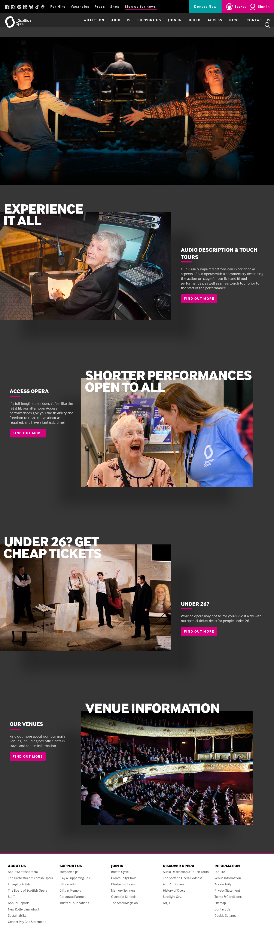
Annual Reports (19, 904)
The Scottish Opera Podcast (182, 878)
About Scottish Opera (23, 872)
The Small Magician (124, 904)
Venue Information (227, 878)
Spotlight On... (172, 897)
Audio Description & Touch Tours (186, 872)
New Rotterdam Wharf (23, 911)
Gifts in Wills (68, 885)
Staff (11, 897)
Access (204, 25)
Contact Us (247, 25)
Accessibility (222, 885)
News (223, 25)
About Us (109, 25)
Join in (164, 25)
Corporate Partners (73, 897)
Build (184, 25)
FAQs (166, 904)
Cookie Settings (225, 917)
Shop (115, 6)
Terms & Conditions (228, 897)
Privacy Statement (227, 891)
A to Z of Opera (173, 885)
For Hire (58, 6)
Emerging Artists (19, 885)
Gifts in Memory (70, 891)
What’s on (83, 25)
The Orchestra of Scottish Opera (30, 878)
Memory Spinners (123, 891)
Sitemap (220, 904)
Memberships (69, 872)
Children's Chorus (123, 885)
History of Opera (174, 891)
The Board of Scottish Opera (27, 891)
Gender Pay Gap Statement (27, 923)
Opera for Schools (123, 897)
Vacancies (80, 6)
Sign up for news (140, 6)
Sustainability (17, 917)
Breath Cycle (120, 872)
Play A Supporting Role (75, 878)
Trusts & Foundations (74, 904)
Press (100, 6)
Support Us (138, 25)
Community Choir (123, 878)
